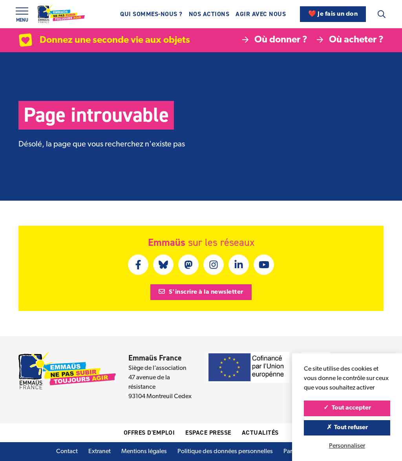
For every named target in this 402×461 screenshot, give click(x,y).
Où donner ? (274, 40)
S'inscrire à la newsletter (201, 291)
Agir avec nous (261, 14)
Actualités (260, 432)
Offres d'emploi (149, 432)
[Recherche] (381, 14)
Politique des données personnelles (225, 451)
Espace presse (208, 432)
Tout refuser (347, 427)
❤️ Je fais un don (333, 14)
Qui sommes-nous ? (151, 14)
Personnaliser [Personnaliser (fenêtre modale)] (347, 446)
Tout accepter (347, 408)
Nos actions (209, 14)
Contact (67, 451)
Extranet (99, 451)
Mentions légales (144, 451)
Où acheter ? (350, 40)
